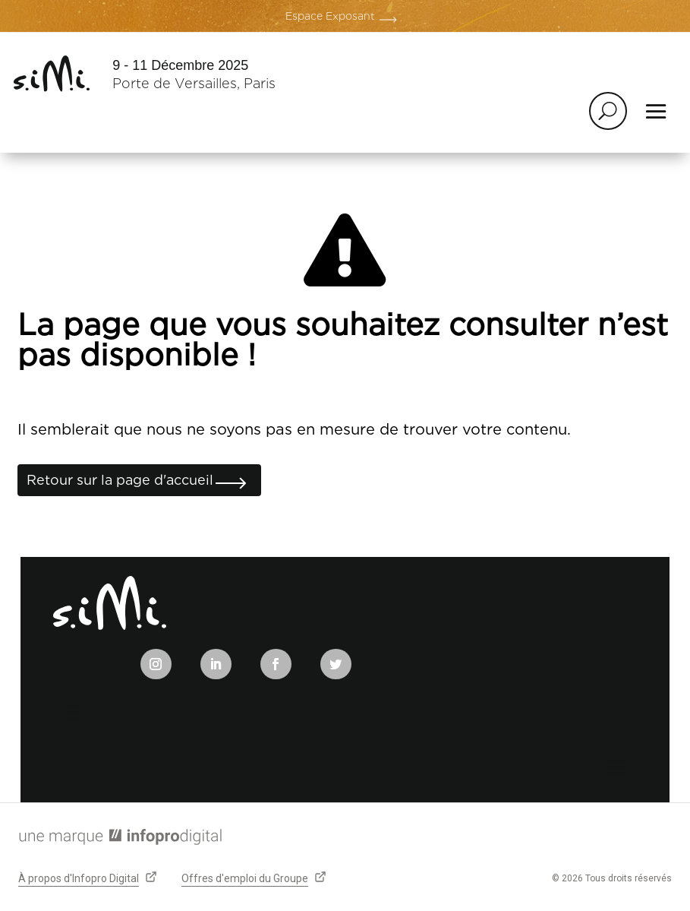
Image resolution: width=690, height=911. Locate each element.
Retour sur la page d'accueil (120, 480)
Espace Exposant (330, 16)
